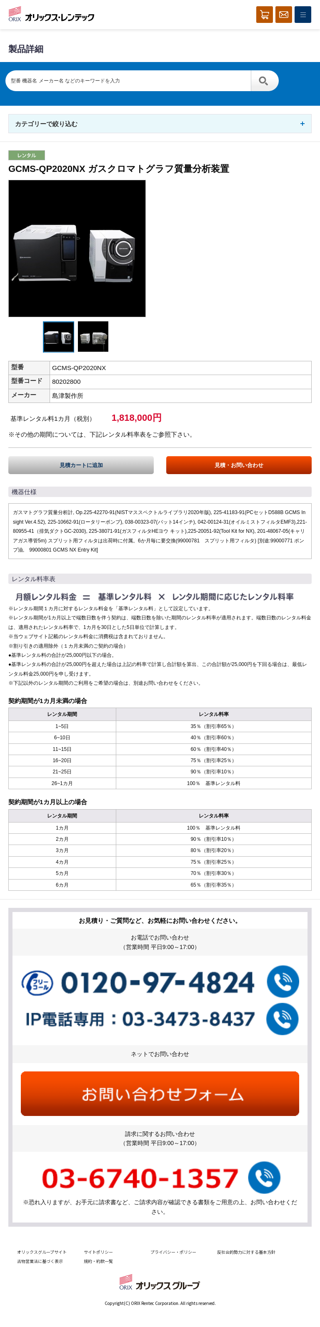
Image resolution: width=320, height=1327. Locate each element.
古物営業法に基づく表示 (40, 1261)
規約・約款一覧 (98, 1261)
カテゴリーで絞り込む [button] (46, 123)
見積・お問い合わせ (239, 465)
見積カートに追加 (81, 465)
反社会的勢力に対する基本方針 (246, 1252)
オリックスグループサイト (42, 1252)
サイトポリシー (98, 1252)
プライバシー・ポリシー (173, 1252)
